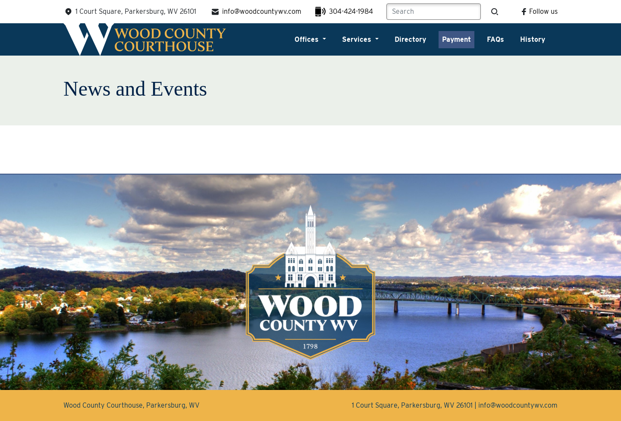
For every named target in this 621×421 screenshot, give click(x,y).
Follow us (538, 11)
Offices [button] (308, 39)
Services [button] (357, 39)
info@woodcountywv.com (255, 11)
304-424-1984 (344, 11)
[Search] (433, 11)
